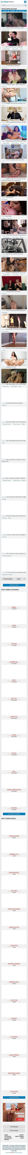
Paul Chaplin (14, 386)
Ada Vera (14, 883)
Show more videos (14, 585)
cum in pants (14, 1130)
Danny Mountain (7, 424)
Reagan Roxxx (14, 865)
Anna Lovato (6, 386)
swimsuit (4, 67)
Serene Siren (15, 237)
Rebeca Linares (16, 424)
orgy (20, 386)
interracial (4, 199)
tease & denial (5, 30)
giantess (4, 405)
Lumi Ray (14, 1011)
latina (23, 424)
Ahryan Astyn (14, 920)
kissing (4, 86)
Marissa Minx (15, 49)
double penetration (14, 782)
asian (22, 143)
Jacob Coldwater (14, 901)
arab (14, 618)
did (3, 162)
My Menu (25, 2)
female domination (6, 555)
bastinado (4, 312)
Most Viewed (22, 10)
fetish (14, 746)
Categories (8, 1138)
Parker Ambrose (15, 143)
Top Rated (12, 10)
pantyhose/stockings (7, 574)
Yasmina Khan (14, 828)
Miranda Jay (14, 847)
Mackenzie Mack (14, 1066)
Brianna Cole (14, 974)
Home (7, 1)
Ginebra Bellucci (7, 275)
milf (14, 764)
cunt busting (5, 331)
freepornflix (12, 1152)
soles (3, 350)
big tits (4, 218)
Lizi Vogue (14, 1029)
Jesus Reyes (16, 275)
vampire (4, 293)
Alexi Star (14, 938)
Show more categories (14, 814)
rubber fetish (5, 256)
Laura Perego (14, 1047)
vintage (14, 636)
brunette (10, 218)
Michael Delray (6, 49)
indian (14, 600)
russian (14, 800)
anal (21, 49)
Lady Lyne (14, 993)
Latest (4, 10)
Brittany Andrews (7, 480)
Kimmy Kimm (6, 143)
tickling (4, 499)
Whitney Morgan (14, 956)
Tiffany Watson (6, 237)
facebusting (14, 1126)
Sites (22, 1138)
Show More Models (14, 1097)
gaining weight (5, 124)
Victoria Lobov (16, 480)
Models (6, 1139)
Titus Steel (14, 1084)
